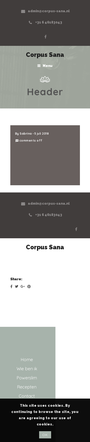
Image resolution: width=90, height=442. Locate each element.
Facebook (45, 36)
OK (45, 435)
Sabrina (26, 133)
